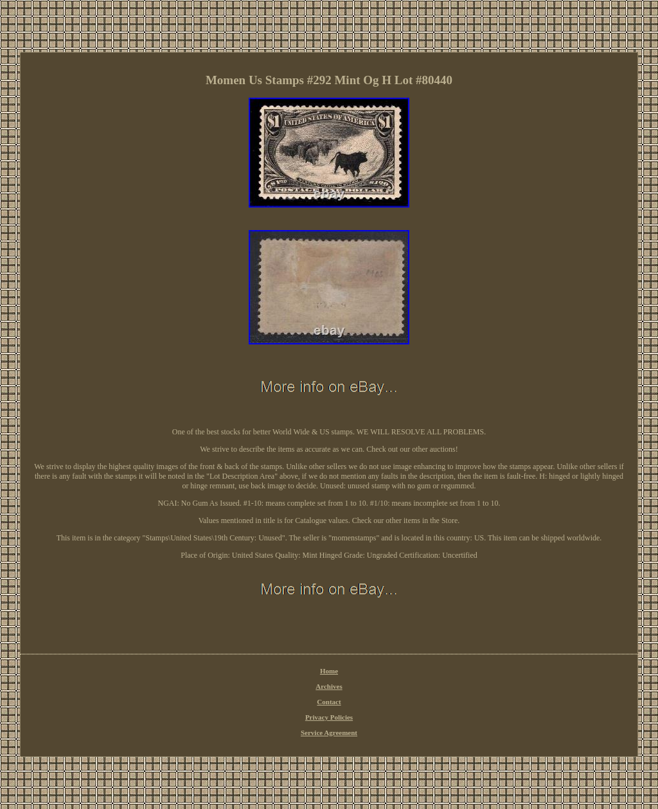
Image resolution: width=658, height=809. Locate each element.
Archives (329, 686)
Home (329, 671)
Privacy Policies (329, 717)
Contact (329, 702)
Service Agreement (329, 732)
